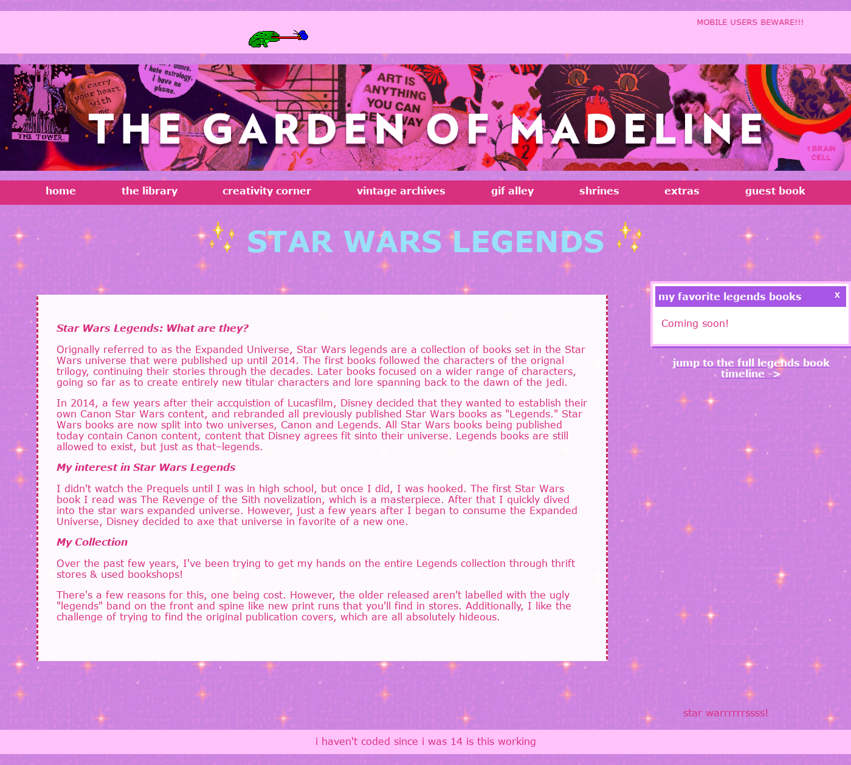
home (61, 190)
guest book (775, 190)
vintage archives (401, 190)
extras (682, 190)
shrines (599, 190)
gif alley (512, 190)
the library (149, 190)
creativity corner (266, 190)
